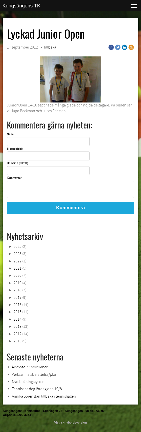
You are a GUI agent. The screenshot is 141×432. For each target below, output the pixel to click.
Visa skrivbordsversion (70, 422)
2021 (18, 268)
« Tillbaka (48, 47)
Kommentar (14, 178)
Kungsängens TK (21, 5)
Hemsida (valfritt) (17, 163)
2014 (18, 319)
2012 (18, 333)
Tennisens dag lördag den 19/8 (37, 388)
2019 (18, 282)
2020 (18, 275)
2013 (18, 326)
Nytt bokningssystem (29, 381)
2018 (18, 290)
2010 (18, 341)
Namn (10, 134)
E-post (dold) (15, 149)
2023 (18, 253)
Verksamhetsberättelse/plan (34, 374)
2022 (18, 261)
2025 (18, 246)
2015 (18, 311)
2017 (18, 297)
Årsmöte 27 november (29, 367)
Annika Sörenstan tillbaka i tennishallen (44, 396)
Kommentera (70, 207)
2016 (18, 304)
